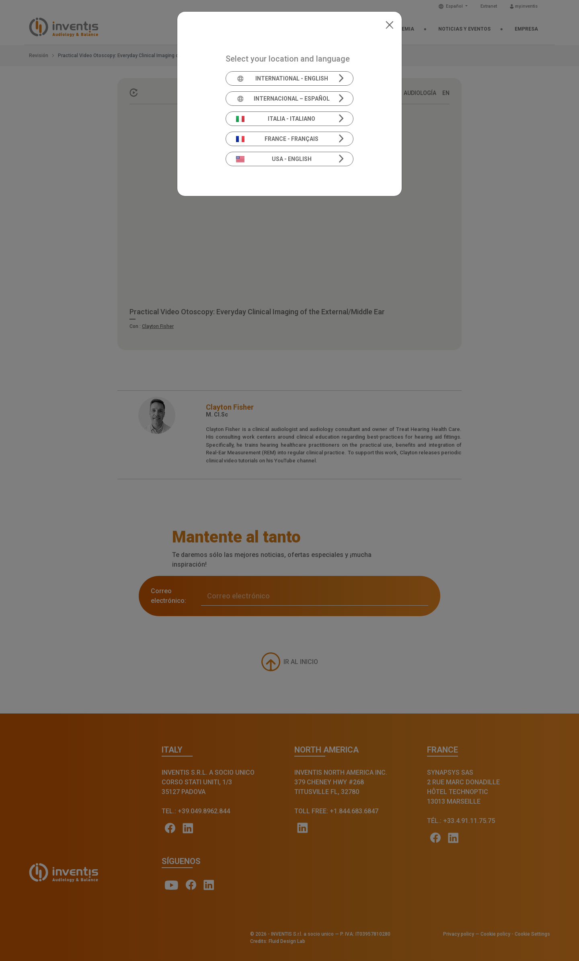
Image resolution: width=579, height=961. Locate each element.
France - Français (277, 139)
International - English (282, 78)
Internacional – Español (283, 98)
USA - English (274, 159)
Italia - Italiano (276, 118)
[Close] (389, 24)
